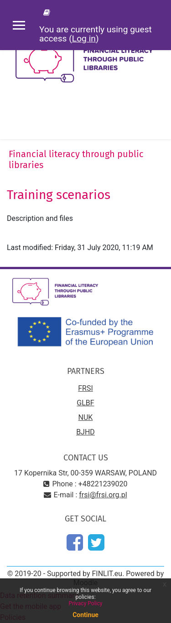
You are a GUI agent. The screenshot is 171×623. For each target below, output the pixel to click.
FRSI (85, 388)
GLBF (85, 402)
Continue (85, 614)
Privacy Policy (86, 603)
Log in (84, 38)
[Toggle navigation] (157, 116)
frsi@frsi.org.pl (103, 494)
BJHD (85, 432)
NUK (85, 417)
